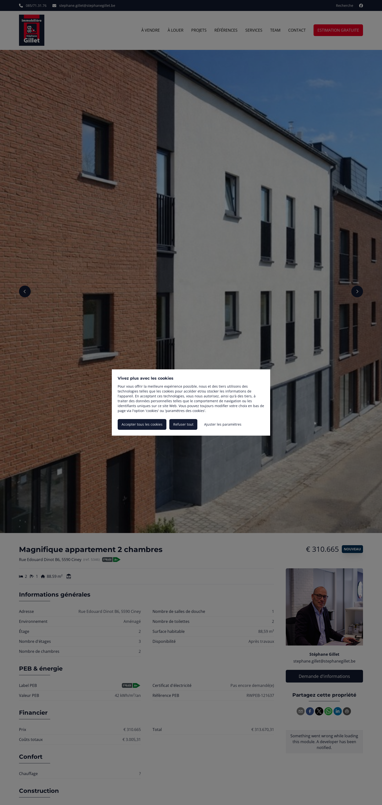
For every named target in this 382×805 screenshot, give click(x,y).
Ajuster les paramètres (222, 424)
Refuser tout (183, 424)
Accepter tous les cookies (142, 424)
